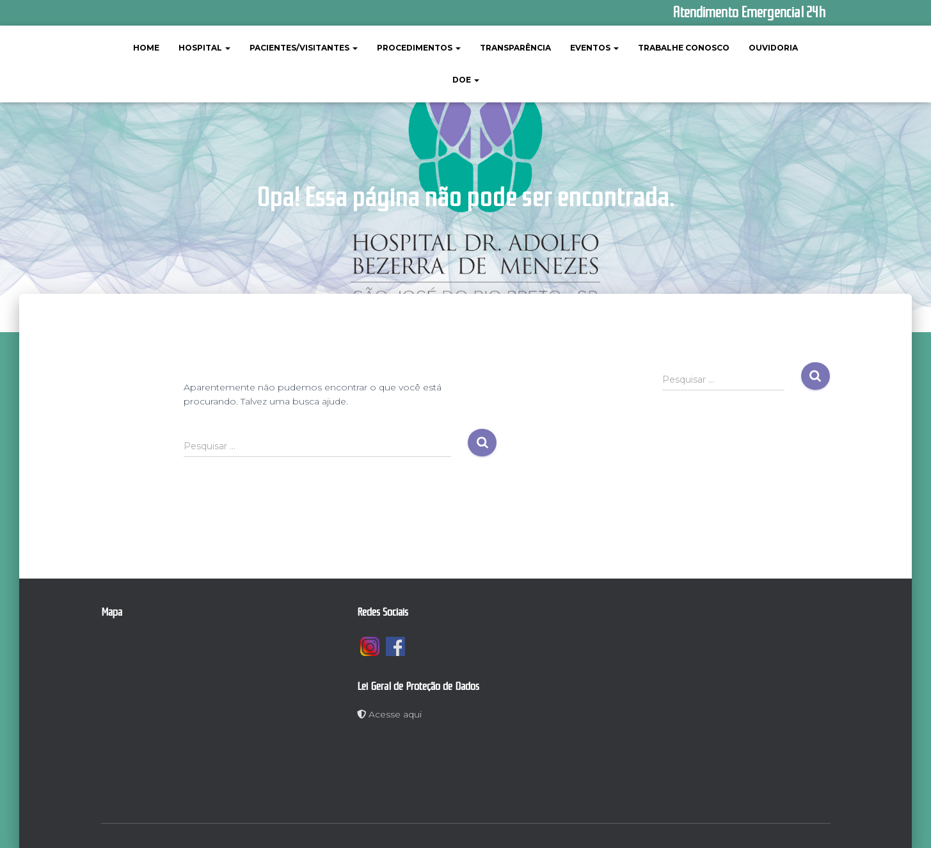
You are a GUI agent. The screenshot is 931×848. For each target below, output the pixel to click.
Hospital (204, 47)
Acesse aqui (389, 714)
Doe (465, 79)
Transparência (515, 47)
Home (146, 47)
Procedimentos (419, 47)
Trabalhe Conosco (683, 47)
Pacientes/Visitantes (304, 47)
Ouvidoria (773, 47)
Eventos (594, 47)
